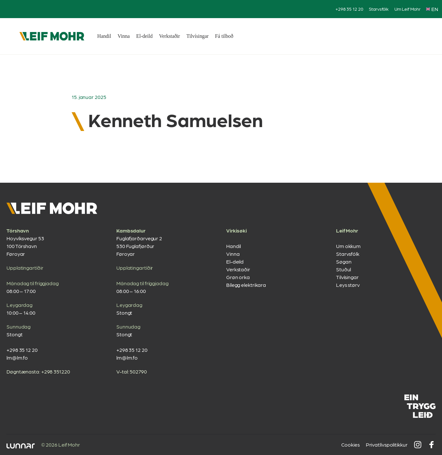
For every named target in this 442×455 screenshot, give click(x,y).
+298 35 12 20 (349, 8)
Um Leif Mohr (407, 8)
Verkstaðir (169, 36)
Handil (104, 36)
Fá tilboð (224, 36)
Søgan (344, 261)
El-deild (144, 36)
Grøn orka (238, 277)
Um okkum (348, 246)
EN (432, 9)
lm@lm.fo (17, 357)
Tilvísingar (197, 36)
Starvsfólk (379, 8)
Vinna (124, 36)
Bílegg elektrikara (246, 285)
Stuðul (343, 269)
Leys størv (348, 285)
